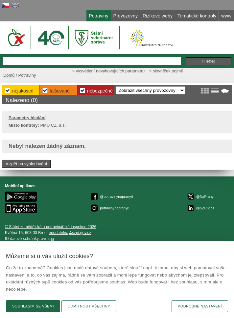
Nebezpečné (100, 90)
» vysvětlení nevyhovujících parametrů (108, 70)
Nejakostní (23, 90)
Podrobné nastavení (200, 306)
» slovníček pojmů (166, 70)
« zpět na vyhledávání (26, 163)
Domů (9, 75)
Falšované (60, 90)
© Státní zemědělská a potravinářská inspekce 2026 (50, 227)
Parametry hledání (27, 117)
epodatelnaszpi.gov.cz (70, 232)
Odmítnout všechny (89, 306)
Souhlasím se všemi (33, 306)
